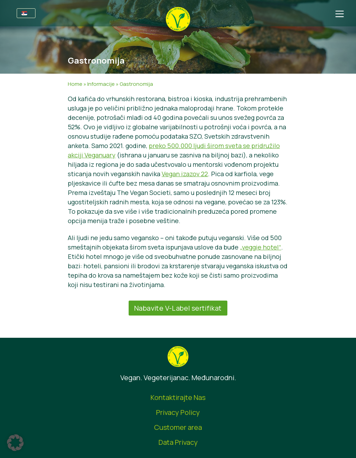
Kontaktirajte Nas (178, 397)
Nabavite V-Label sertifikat (178, 308)
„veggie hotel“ (260, 247)
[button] (15, 442)
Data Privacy (178, 442)
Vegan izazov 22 (185, 174)
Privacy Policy (178, 412)
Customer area (178, 427)
